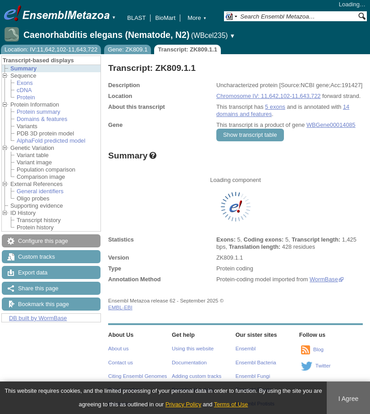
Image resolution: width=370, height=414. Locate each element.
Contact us (120, 362)
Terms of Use (231, 404)
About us (118, 348)
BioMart (165, 17)
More (196, 17)
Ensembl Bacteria (256, 362)
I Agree (348, 398)
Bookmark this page (43, 304)
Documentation (189, 362)
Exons (25, 82)
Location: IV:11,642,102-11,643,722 (51, 49)
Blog (318, 349)
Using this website (193, 348)
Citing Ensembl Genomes (137, 376)
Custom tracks (36, 256)
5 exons (275, 106)
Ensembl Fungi (253, 376)
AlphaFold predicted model (51, 140)
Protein (26, 97)
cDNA (24, 90)
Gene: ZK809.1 (127, 49)
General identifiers (40, 191)
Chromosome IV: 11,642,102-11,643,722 (268, 96)
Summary (23, 68)
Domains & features (42, 119)
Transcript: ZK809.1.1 (187, 49)
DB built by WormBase (38, 318)
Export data (32, 272)
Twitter (323, 365)
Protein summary (38, 111)
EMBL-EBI (120, 307)
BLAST (136, 17)
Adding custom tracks (196, 376)
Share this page (38, 288)
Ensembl (246, 348)
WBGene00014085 (331, 124)
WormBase (324, 279)
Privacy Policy (183, 404)
